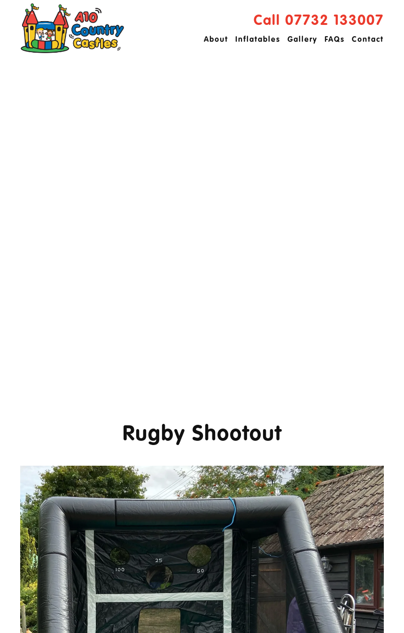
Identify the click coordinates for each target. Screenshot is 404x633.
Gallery (302, 40)
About (216, 40)
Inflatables (257, 40)
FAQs (335, 40)
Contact (368, 40)
